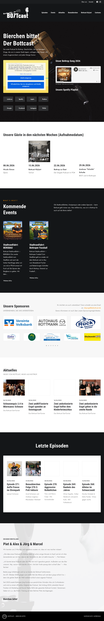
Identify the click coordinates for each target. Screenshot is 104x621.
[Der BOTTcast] (16, 12)
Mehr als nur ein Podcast (67, 84)
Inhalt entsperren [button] (25, 78)
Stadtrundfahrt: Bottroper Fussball (38, 246)
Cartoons (98, 13)
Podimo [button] (44, 99)
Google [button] (9, 108)
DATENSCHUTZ (88, 616)
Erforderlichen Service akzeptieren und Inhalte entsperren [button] (26, 85)
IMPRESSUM (97, 616)
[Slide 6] (57, 345)
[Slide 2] (49, 345)
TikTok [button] (44, 108)
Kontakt (91, 2)
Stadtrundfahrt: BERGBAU (10, 246)
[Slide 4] (53, 345)
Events (53, 13)
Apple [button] (32, 99)
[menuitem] (84, 2)
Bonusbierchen (73, 13)
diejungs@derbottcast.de (92, 308)
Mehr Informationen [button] (26, 74)
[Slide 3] (51, 345)
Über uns (84, 2)
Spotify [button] (21, 99)
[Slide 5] (55, 345)
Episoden (45, 13)
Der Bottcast (58, 84)
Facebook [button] (22, 108)
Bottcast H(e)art (86, 13)
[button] (97, 2)
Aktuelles (61, 13)
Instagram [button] (33, 108)
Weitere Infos (7, 281)
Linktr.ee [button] (9, 99)
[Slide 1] (46, 345)
